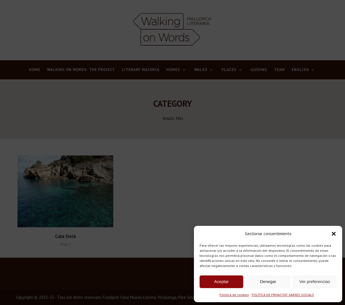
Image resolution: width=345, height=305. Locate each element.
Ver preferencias (314, 281)
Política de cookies (234, 295)
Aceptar (221, 281)
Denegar (268, 281)
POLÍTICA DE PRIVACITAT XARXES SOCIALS (283, 295)
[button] (334, 234)
